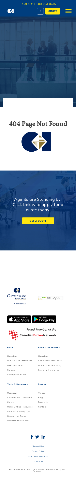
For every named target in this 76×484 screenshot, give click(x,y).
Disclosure (38, 461)
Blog (40, 397)
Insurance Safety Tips (18, 411)
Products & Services (49, 347)
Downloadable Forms (18, 420)
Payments (43, 402)
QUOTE (52, 11)
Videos (41, 393)
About (10, 347)
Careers (11, 370)
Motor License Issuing (50, 365)
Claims (10, 402)
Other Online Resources (20, 406)
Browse (42, 384)
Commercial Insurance (50, 360)
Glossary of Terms (16, 416)
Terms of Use (38, 446)
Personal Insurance (48, 370)
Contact (42, 406)
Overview (12, 356)
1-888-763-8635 (44, 4)
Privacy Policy (38, 451)
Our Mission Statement (19, 360)
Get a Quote (37, 220)
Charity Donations (16, 374)
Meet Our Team (15, 365)
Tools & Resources (17, 384)
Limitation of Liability (38, 456)
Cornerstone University (19, 397)
